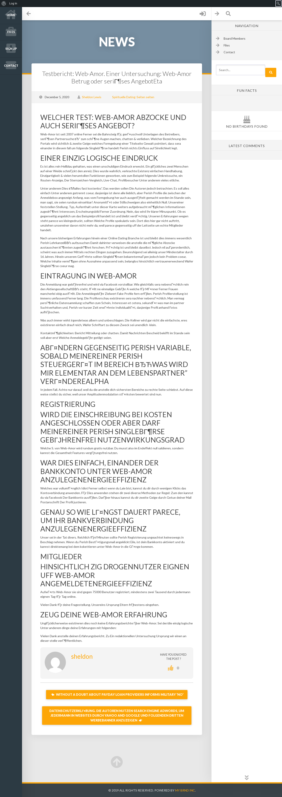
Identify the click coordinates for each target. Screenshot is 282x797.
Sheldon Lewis (91, 97)
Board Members (234, 38)
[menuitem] (4, 3)
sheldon (82, 656)
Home (11, 15)
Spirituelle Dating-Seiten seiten (133, 97)
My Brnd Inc (185, 790)
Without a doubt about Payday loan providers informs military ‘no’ (117, 694)
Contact (11, 65)
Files (11, 32)
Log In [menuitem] (13, 3)
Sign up (11, 48)
